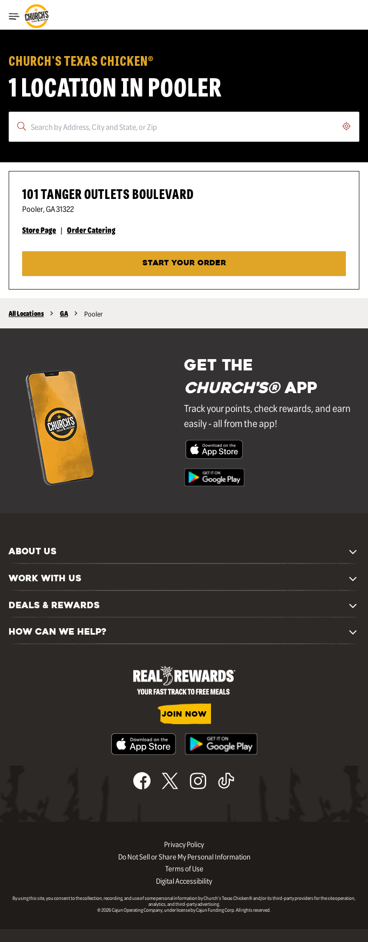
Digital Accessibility (184, 880)
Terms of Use (184, 868)
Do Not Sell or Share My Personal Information (184, 856)
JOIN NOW (184, 715)
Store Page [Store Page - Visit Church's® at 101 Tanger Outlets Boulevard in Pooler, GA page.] (39, 229)
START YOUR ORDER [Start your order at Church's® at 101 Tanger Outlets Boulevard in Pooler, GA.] (184, 263)
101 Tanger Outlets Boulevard (108, 193)
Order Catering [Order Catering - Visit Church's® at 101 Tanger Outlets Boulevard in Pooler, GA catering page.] (91, 229)
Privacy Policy (184, 844)
